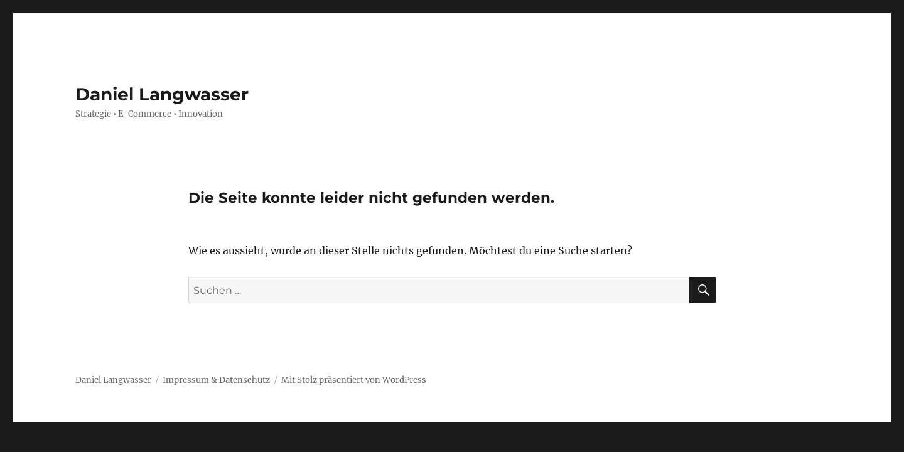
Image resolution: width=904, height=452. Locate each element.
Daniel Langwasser (162, 94)
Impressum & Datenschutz (216, 380)
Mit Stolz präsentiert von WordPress (353, 380)
